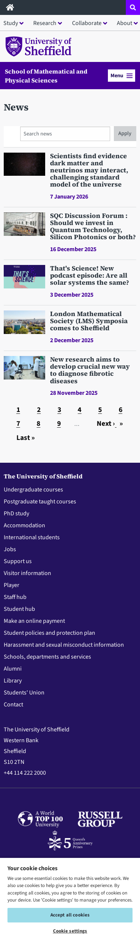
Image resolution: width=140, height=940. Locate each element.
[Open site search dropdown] (133, 7)
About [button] (124, 23)
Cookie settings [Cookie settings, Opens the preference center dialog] (70, 931)
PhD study (16, 513)
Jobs (10, 549)
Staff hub (15, 597)
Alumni (13, 669)
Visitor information (27, 573)
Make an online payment (34, 621)
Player (11, 585)
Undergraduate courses (33, 489)
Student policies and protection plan (49, 633)
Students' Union (24, 692)
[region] (70, 898)
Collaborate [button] (87, 23)
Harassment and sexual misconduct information (64, 645)
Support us (18, 561)
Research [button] (44, 23)
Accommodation (24, 525)
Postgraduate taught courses (40, 501)
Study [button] (10, 23)
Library (13, 681)
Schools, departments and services (47, 657)
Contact (13, 704)
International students (32, 537)
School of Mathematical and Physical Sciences (46, 75)
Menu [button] (122, 75)
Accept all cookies (70, 915)
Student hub (19, 609)
